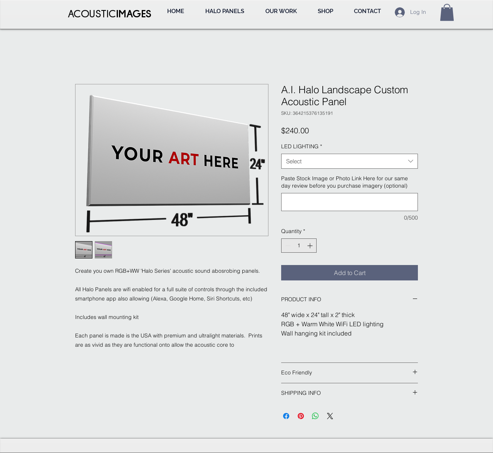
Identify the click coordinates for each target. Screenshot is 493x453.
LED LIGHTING (301, 146)
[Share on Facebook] (286, 416)
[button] (447, 12)
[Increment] (310, 245)
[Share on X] (330, 416)
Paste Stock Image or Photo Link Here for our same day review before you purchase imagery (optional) (344, 182)
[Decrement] (287, 245)
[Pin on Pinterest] (300, 416)
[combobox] (349, 161)
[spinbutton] (299, 245)
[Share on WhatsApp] (315, 416)
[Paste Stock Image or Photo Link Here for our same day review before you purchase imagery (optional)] (350, 202)
